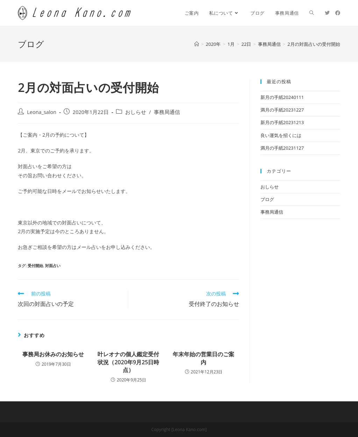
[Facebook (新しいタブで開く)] (337, 12)
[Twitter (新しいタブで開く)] (327, 12)
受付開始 (35, 265)
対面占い (52, 265)
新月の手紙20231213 (282, 122)
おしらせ (135, 112)
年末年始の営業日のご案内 (203, 358)
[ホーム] (196, 44)
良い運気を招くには (280, 135)
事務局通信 (167, 112)
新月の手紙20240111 (282, 97)
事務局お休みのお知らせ (53, 354)
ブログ (267, 199)
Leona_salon (41, 112)
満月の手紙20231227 (282, 110)
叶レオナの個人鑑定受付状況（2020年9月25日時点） (128, 362)
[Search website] (311, 13)
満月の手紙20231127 (282, 148)
